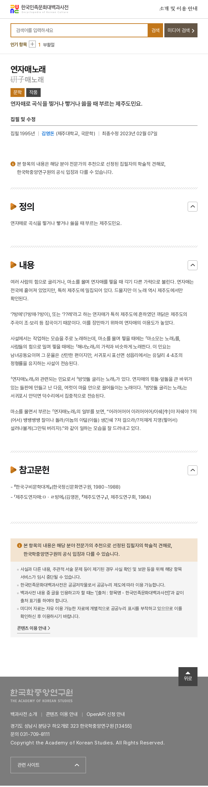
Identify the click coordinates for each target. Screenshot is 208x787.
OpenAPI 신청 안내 (106, 716)
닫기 (193, 208)
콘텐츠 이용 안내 (31, 629)
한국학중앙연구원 (41, 697)
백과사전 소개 (23, 716)
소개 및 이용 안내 (178, 9)
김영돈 (48, 135)
